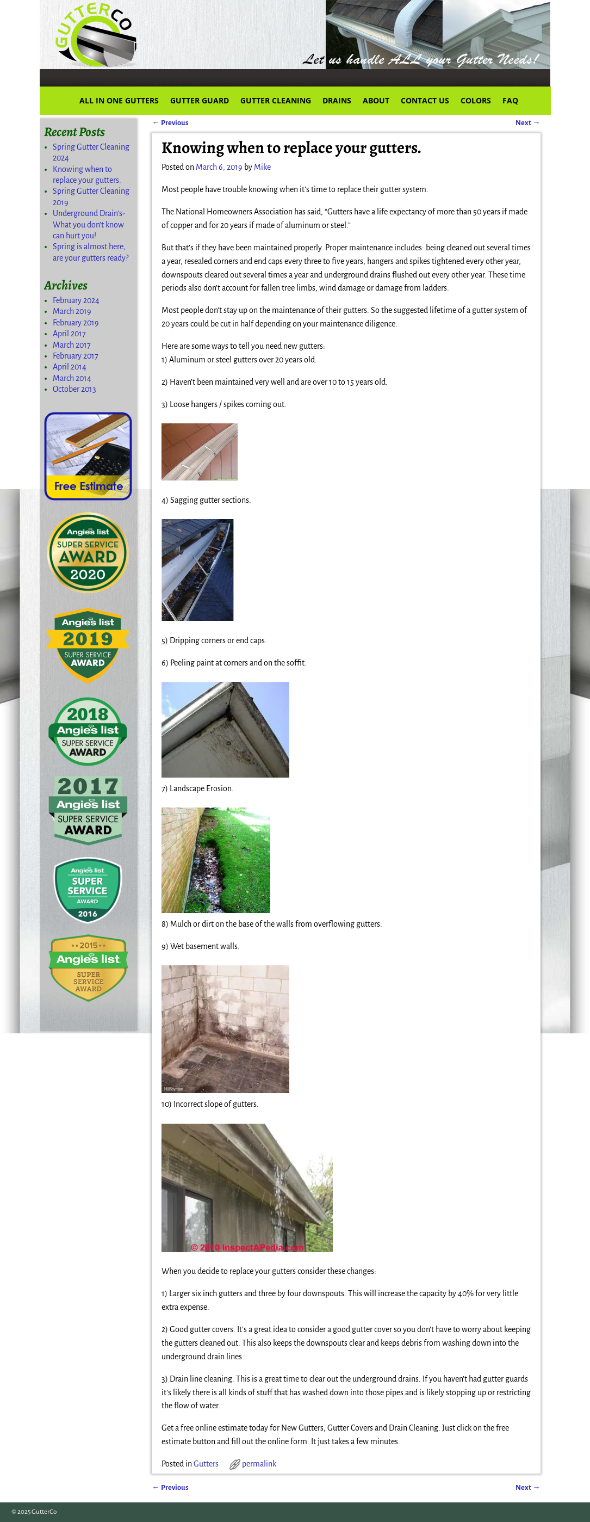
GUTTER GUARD (199, 100)
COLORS (476, 100)
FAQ (510, 100)
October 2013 (74, 389)
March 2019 (72, 311)
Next (528, 123)
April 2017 (69, 333)
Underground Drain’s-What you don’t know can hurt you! (89, 224)
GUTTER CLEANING (275, 100)
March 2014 (72, 378)
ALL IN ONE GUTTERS (119, 100)
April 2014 (69, 366)
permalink (259, 1463)
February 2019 (76, 322)
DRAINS (336, 100)
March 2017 (72, 345)
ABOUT (376, 100)
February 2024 (76, 300)
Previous (170, 123)
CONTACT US (425, 100)
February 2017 (75, 356)
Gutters (206, 1463)
